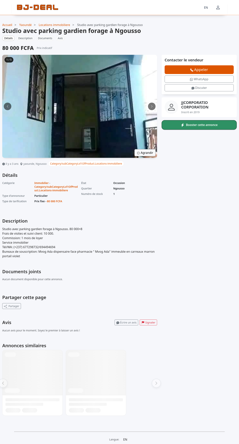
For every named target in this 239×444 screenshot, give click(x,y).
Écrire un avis (126, 322)
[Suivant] (156, 383)
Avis (60, 38)
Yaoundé (25, 25)
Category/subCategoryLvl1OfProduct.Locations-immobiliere (86, 163)
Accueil (7, 25)
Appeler (199, 69)
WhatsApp (199, 79)
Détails (8, 38)
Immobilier (41, 183)
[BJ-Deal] (37, 7)
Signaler (148, 322)
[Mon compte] (218, 7)
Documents (45, 38)
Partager (11, 306)
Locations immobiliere (54, 25)
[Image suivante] (152, 106)
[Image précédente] (7, 106)
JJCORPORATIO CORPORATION (194, 105)
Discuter (199, 88)
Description (25, 38)
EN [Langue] (206, 7)
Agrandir (145, 153)
